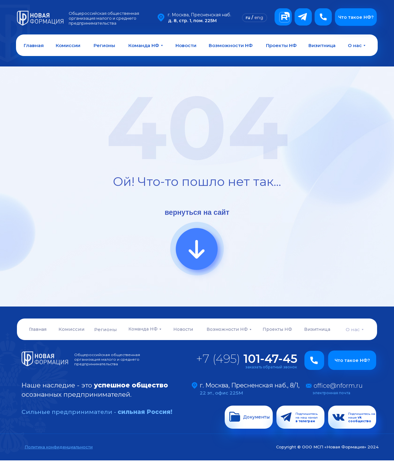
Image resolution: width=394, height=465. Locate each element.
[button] (323, 17)
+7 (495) (246, 358)
